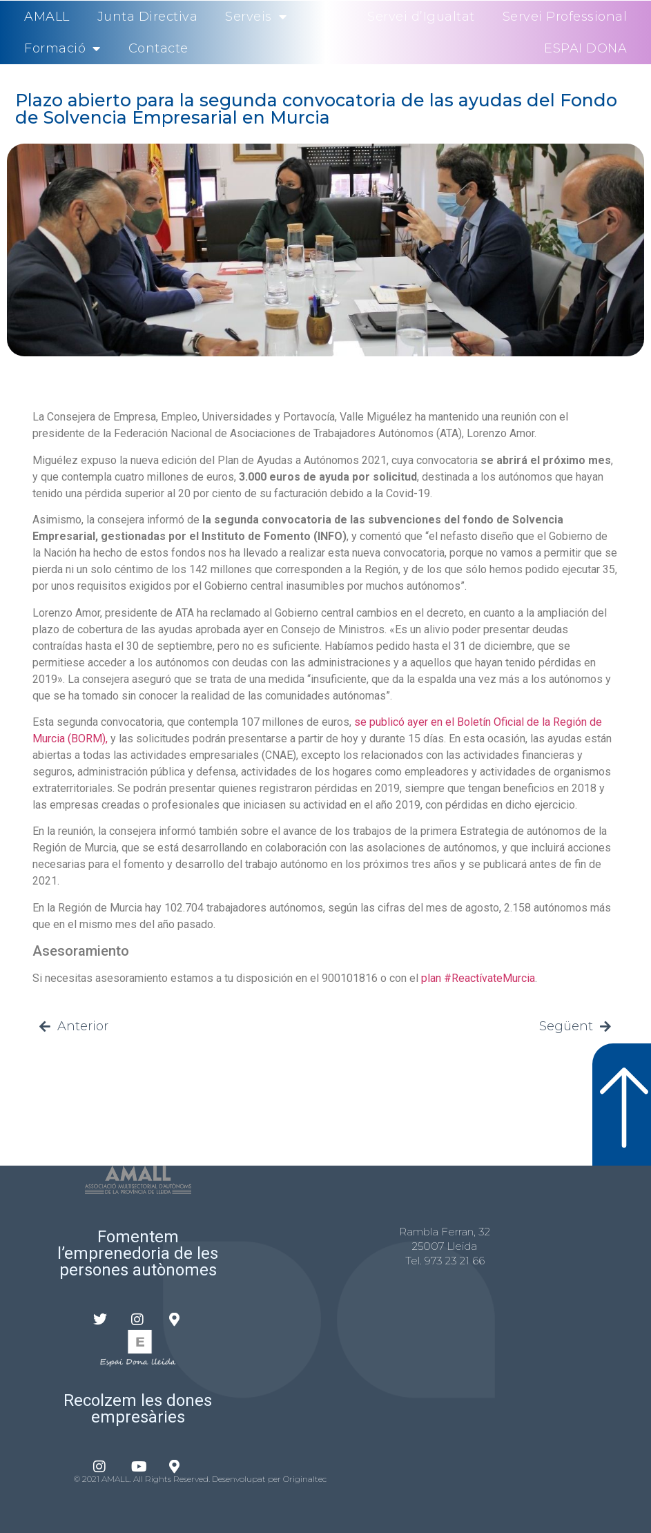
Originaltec (305, 1479)
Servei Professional (565, 16)
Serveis (255, 16)
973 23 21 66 (455, 1260)
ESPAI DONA (585, 48)
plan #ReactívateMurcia (478, 978)
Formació (62, 48)
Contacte (158, 48)
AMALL (47, 16)
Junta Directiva (147, 16)
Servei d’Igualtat (421, 16)
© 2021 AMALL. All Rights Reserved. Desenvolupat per (178, 1479)
